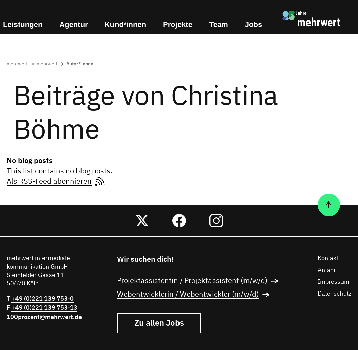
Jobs (253, 24)
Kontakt (328, 258)
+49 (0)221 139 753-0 (42, 298)
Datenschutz (334, 294)
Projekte (177, 24)
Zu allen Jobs (159, 322)
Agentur (73, 24)
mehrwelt (51, 64)
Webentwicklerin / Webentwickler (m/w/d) (195, 294)
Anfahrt (328, 270)
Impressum (333, 282)
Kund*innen (125, 24)
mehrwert (21, 64)
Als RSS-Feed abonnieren (56, 181)
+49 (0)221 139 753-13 (44, 307)
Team (218, 24)
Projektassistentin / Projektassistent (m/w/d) (200, 281)
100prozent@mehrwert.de (44, 317)
